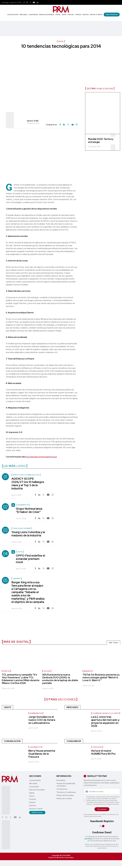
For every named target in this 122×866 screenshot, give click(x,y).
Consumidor (33, 15)
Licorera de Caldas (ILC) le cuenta (105, 713)
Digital (58, 15)
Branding (87, 671)
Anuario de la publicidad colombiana (65, 784)
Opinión (78, 15)
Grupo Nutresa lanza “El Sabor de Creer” (29, 510)
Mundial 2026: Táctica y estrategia (100, 141)
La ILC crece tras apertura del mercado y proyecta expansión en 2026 (105, 721)
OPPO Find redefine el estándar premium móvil (30, 559)
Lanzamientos (35, 747)
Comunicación (12, 15)
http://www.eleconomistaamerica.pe (41, 456)
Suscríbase (60, 780)
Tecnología (97, 747)
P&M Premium (112, 14)
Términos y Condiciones (66, 792)
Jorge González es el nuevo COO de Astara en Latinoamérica (41, 720)
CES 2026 (47, 671)
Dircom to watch (96, 15)
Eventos (85, 15)
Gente (64, 15)
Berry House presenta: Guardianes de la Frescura (41, 753)
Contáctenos (61, 789)
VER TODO (113, 643)
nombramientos (36, 713)
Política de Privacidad (64, 795)
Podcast (71, 15)
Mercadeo (23, 15)
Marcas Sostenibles (46, 15)
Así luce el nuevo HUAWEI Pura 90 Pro (103, 752)
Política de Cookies (64, 798)
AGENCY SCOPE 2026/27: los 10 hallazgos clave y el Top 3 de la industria (27, 483)
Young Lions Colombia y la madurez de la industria (28, 533)
